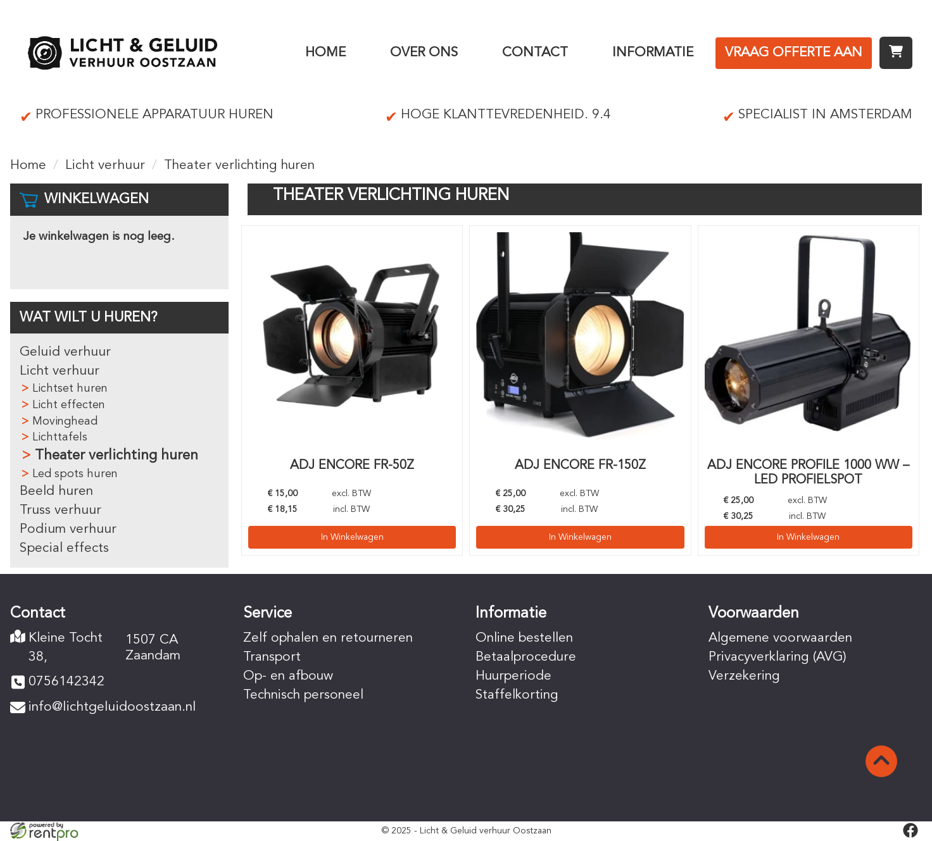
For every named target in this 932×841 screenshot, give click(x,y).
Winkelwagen (96, 199)
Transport (272, 657)
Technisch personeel (304, 695)
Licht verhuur (105, 165)
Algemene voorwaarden (780, 638)
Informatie (652, 52)
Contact (535, 52)
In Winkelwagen (352, 536)
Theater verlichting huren (116, 456)
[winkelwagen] (895, 53)
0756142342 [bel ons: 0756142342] (66, 682)
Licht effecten (68, 405)
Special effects (64, 548)
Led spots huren (75, 474)
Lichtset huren (70, 388)
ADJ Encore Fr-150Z (580, 465)
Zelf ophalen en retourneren (329, 638)
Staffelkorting (517, 695)
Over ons (424, 52)
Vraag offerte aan (793, 52)
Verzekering (744, 676)
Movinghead (65, 421)
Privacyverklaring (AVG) (778, 657)
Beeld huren (56, 491)
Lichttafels (59, 437)
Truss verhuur (60, 510)
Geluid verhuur (65, 352)
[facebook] (910, 830)
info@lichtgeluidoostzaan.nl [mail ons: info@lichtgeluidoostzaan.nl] (112, 707)
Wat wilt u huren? (89, 318)
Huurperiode (514, 676)
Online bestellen (524, 638)
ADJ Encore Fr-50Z (352, 465)
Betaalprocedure (526, 657)
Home (325, 52)
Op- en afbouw (289, 676)
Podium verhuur (68, 529)
